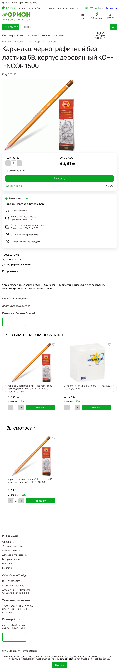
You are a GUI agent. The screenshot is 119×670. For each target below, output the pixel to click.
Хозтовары (64, 35)
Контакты (7, 567)
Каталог (19, 42)
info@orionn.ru (109, 8)
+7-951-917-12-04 (23, 609)
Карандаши (51, 42)
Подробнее (9, 271)
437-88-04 (27, 606)
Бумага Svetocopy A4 (28, 35)
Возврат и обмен (11, 559)
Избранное (96, 16)
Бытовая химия (49, 35)
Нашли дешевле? (20, 210)
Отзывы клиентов (11, 550)
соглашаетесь (67, 658)
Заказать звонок (45, 8)
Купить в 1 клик (13, 186)
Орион (33, 650)
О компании (8, 541)
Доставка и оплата (26, 8)
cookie (24, 656)
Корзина (110, 17)
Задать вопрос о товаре (16, 305)
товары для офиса (16, 19)
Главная (6, 42)
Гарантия (7, 563)
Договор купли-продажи (14, 554)
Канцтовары (8, 35)
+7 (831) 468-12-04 (86, 8)
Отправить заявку (65, 8)
